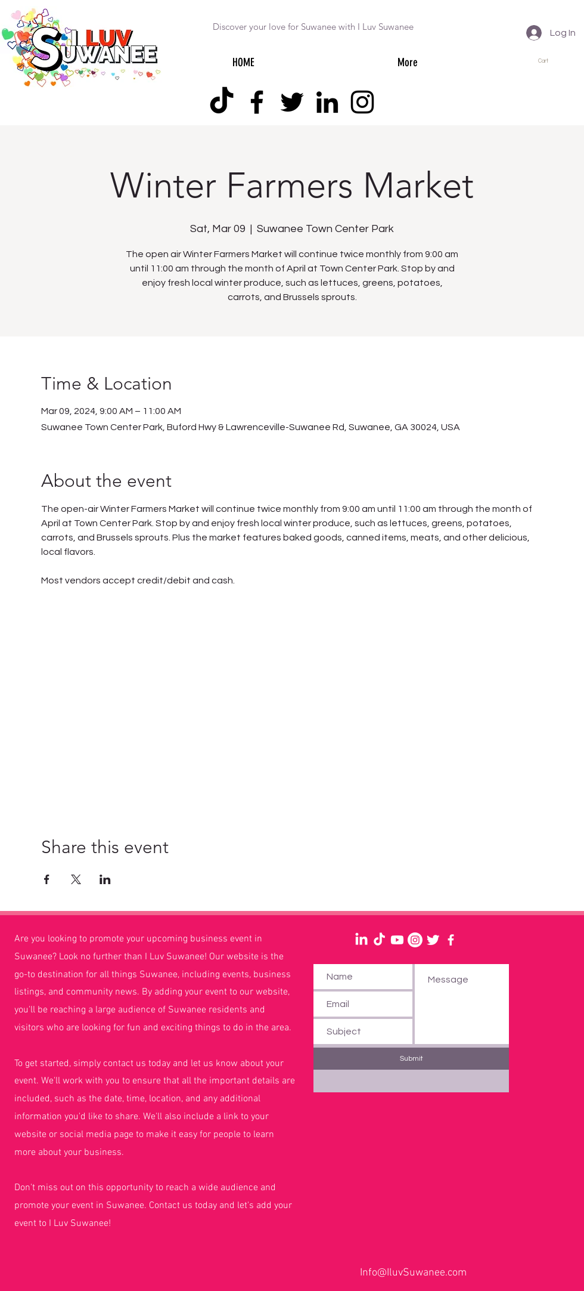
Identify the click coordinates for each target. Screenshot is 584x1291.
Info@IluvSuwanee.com (413, 1273)
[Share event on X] (76, 879)
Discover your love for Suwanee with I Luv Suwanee (313, 26)
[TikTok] (221, 102)
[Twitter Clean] (432, 939)
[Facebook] (256, 102)
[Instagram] (362, 102)
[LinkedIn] (327, 102)
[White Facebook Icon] (450, 939)
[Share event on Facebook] (46, 879)
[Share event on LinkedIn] (105, 879)
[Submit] (411, 1059)
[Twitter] (292, 102)
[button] (548, 60)
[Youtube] (397, 939)
